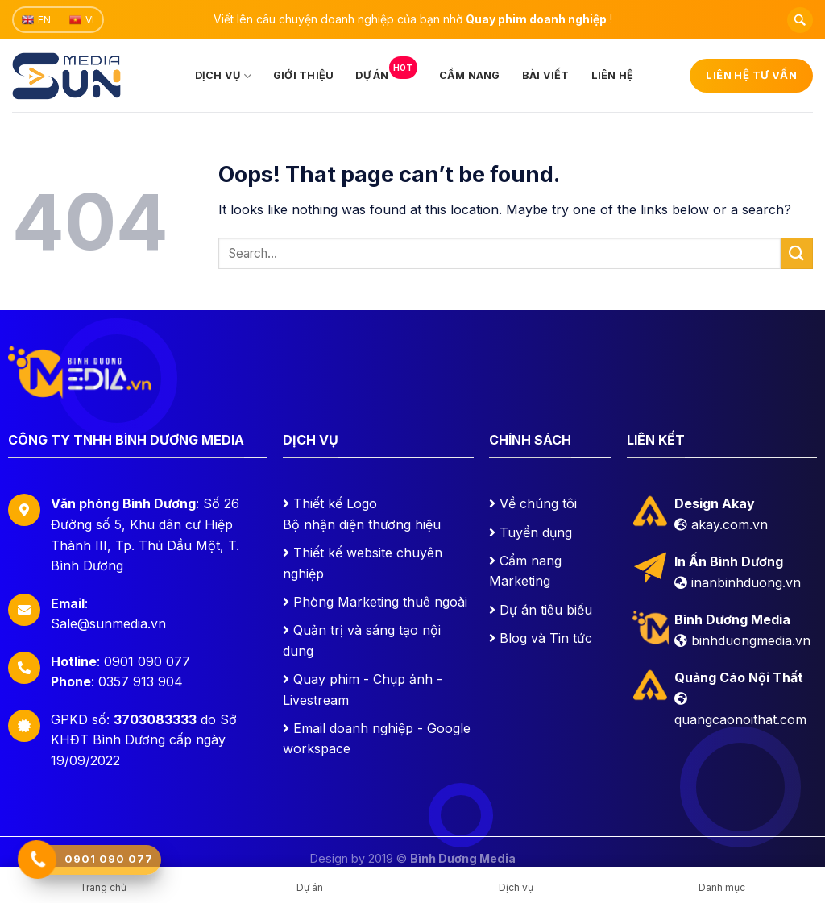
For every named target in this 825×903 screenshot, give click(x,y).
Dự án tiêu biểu (546, 610)
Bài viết (546, 75)
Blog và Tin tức (546, 638)
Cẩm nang (469, 75)
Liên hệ (612, 75)
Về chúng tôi (538, 503)
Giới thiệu (303, 75)
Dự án (386, 70)
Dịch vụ (223, 76)
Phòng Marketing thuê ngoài (380, 602)
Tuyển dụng (536, 532)
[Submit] (797, 253)
